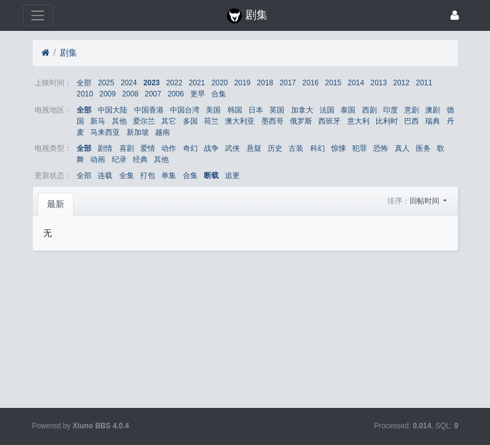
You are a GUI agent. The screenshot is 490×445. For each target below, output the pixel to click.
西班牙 (329, 121)
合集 (218, 94)
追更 (232, 175)
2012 (401, 82)
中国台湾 (185, 110)
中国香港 (149, 110)
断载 (211, 175)
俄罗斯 (301, 121)
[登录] (454, 15)
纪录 (119, 159)
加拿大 (302, 110)
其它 (168, 121)
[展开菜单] (38, 15)
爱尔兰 (144, 121)
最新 (55, 204)
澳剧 (432, 110)
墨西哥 (272, 121)
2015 (333, 82)
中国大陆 (112, 110)
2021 (196, 82)
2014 (356, 82)
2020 (219, 82)
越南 (162, 132)
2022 (174, 82)
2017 (288, 82)
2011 (424, 82)
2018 (265, 82)
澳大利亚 (240, 121)
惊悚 (338, 148)
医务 (423, 148)
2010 (85, 94)
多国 (190, 121)
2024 (128, 82)
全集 (126, 175)
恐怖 (380, 148)
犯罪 (359, 148)
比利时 (387, 121)
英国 (276, 110)
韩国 (234, 110)
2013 (379, 82)
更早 (197, 94)
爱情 (147, 148)
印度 (390, 110)
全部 (84, 82)
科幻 (317, 148)
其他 (119, 121)
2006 (175, 94)
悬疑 (254, 148)
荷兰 (211, 121)
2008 (130, 94)
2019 (242, 82)
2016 (310, 82)
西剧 (369, 110)
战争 (211, 148)
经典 (140, 159)
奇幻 (190, 148)
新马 (97, 121)
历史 (275, 148)
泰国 (347, 110)
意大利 (358, 121)
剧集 (68, 52)
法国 (326, 110)
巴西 (411, 121)
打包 (147, 175)
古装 (296, 148)
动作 (168, 148)
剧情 (105, 148)
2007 (153, 94)
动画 (97, 159)
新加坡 (138, 132)
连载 (105, 175)
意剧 (411, 110)
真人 (402, 148)
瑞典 (432, 121)
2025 (106, 82)
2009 (107, 94)
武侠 (232, 148)
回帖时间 (425, 201)
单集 (168, 175)
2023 (151, 82)
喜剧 (126, 148)
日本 (255, 110)
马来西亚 (105, 132)
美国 (213, 110)
